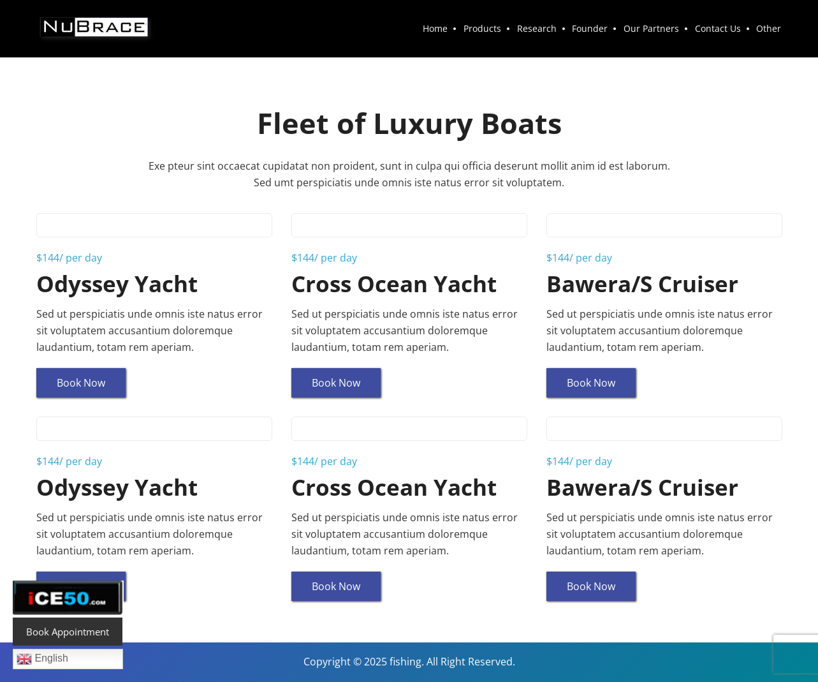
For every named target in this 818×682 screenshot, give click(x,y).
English (42, 659)
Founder (594, 28)
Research (542, 28)
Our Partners (654, 28)
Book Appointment (67, 631)
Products (489, 28)
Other (769, 28)
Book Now (81, 383)
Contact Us (720, 28)
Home (442, 28)
